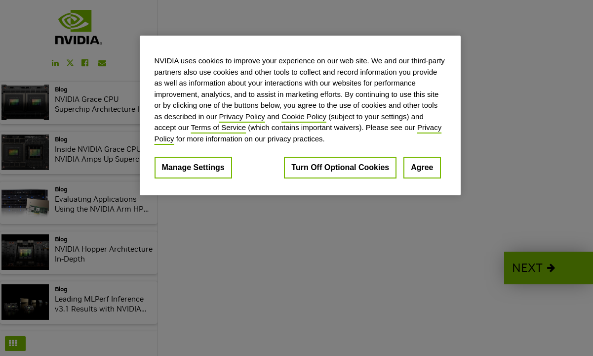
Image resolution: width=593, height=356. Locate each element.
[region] (300, 115)
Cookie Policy (303, 116)
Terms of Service (218, 127)
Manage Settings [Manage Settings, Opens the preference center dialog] (193, 167)
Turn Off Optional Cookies (340, 167)
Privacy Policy (242, 116)
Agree (422, 167)
